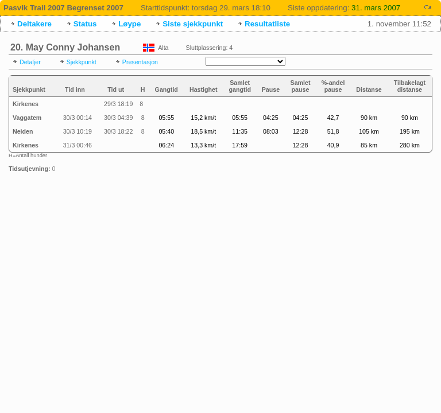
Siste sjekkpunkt (193, 24)
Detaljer (30, 62)
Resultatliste (267, 24)
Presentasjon (140, 62)
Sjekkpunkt (81, 62)
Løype (129, 24)
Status (85, 24)
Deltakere (34, 24)
